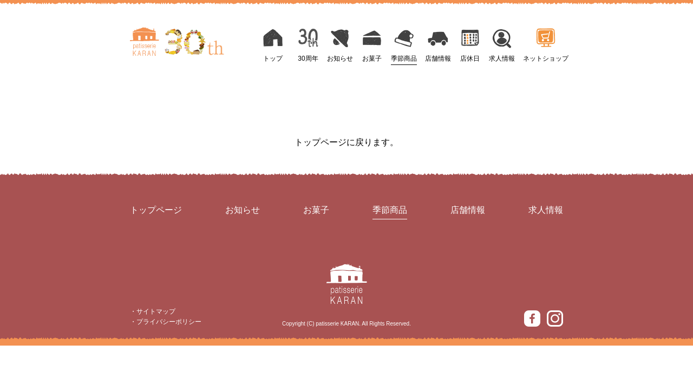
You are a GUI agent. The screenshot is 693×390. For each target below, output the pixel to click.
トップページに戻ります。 (346, 142)
